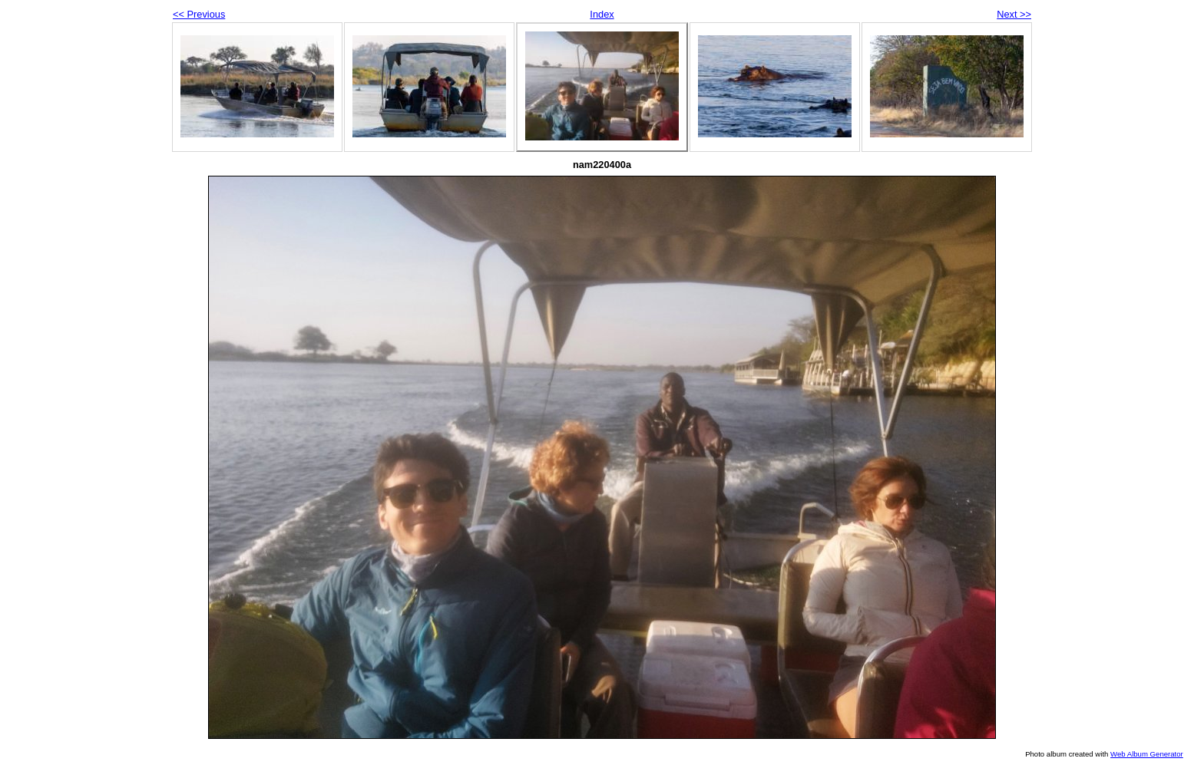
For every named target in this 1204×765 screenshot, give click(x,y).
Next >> (1014, 14)
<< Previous (199, 14)
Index (602, 14)
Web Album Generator (1146, 754)
